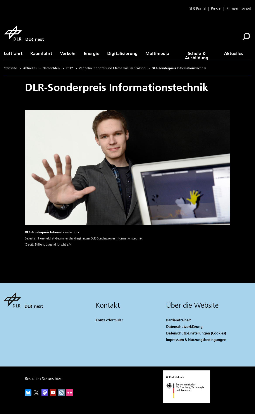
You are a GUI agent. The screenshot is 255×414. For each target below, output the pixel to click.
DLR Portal (197, 8)
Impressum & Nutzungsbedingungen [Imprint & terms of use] (196, 339)
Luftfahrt (13, 53)
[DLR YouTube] (53, 394)
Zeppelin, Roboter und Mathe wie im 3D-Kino (112, 68)
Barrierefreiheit (238, 8)
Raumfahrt (41, 53)
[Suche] (246, 37)
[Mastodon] (44, 394)
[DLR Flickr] (69, 394)
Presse (216, 8)
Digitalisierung (122, 53)
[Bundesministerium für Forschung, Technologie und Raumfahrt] (187, 401)
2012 (69, 68)
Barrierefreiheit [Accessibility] (178, 320)
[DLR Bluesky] (28, 394)
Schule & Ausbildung (196, 55)
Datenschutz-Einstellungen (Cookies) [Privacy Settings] (196, 333)
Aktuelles (233, 53)
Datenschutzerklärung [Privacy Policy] (184, 326)
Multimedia (157, 53)
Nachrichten (51, 68)
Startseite (10, 68)
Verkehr (68, 53)
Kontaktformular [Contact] (109, 320)
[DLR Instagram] (61, 394)
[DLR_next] (24, 33)
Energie (91, 53)
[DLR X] (36, 394)
